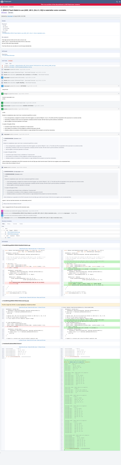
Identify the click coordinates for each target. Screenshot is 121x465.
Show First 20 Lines (23, 248)
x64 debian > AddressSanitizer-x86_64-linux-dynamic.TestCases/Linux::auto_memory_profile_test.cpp (32, 65)
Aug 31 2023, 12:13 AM (32, 86)
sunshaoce (28, 74)
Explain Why (74, 213)
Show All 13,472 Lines (31, 340)
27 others (35, 74)
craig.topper (10, 16)
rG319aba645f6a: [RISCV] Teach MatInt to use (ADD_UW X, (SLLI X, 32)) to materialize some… (24, 33)
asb (5, 25)
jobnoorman (19, 74)
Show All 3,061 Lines (32, 347)
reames (6, 26)
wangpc (6, 30)
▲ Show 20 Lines (22, 297)
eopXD (17, 82)
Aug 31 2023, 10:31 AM (24, 134)
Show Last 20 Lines (41, 297)
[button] (119, 1)
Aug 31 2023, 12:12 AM (25, 69)
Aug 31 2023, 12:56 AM (24, 93)
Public (11, 12)
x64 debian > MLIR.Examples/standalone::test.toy (20, 67)
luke (24, 74)
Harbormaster (7, 105)
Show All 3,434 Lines (31, 297)
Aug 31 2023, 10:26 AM (23, 109)
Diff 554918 (23, 86)
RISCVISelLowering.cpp (13, 234)
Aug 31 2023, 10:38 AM (22, 167)
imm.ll (9, 237)
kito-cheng (6, 28)
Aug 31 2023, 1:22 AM (39, 105)
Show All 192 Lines (33, 248)
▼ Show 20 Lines (41, 248)
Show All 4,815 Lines (32, 307)
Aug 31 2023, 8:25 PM (33, 210)
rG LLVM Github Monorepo (8, 55)
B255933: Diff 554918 (28, 105)
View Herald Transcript (30, 72)
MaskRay (22, 82)
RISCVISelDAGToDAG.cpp (14, 232)
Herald (5, 72)
